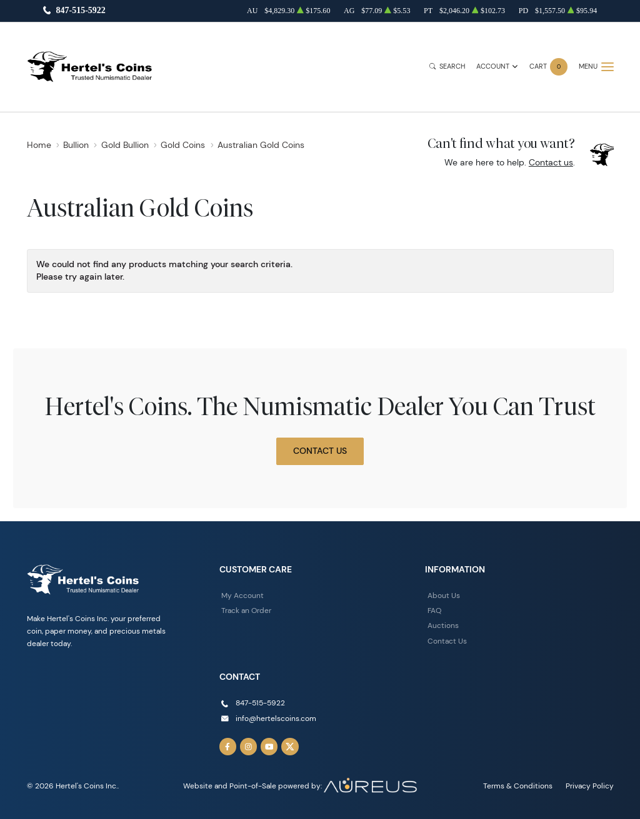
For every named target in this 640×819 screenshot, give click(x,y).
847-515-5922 (80, 11)
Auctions (443, 625)
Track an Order (246, 610)
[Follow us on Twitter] (290, 746)
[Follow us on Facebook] (228, 746)
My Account (242, 595)
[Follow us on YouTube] (269, 746)
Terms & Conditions (517, 785)
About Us (444, 595)
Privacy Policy (590, 785)
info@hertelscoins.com (276, 718)
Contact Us (320, 450)
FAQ (434, 610)
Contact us (551, 162)
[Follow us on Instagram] (249, 746)
